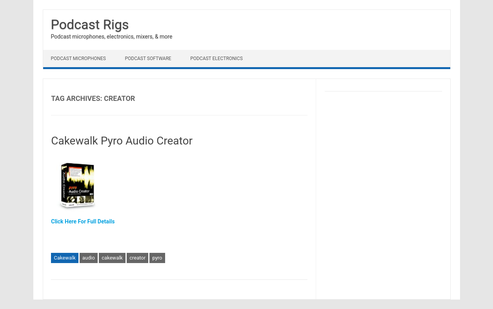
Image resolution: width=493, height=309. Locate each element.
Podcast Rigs (90, 24)
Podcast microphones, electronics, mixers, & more (112, 36)
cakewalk (112, 258)
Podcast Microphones (78, 58)
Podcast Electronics (216, 58)
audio (88, 258)
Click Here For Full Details (83, 221)
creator (137, 258)
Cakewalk (64, 258)
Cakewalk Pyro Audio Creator (122, 140)
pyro (157, 258)
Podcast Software (148, 58)
